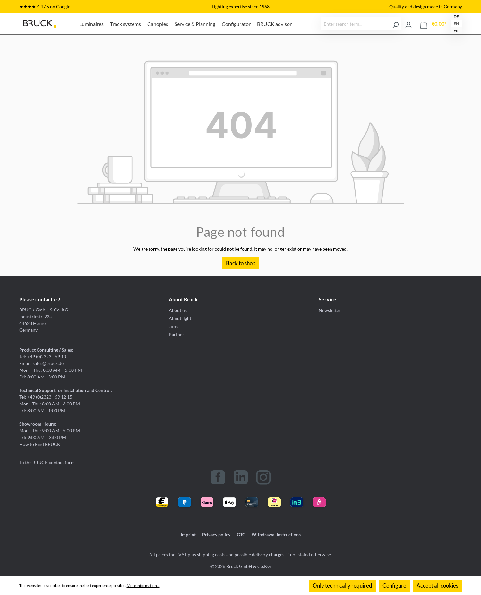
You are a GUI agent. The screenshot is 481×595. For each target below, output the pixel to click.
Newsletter (330, 310)
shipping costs (211, 554)
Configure (394, 585)
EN (456, 23)
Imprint (188, 534)
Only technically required (342, 585)
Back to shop (240, 263)
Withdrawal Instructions (276, 534)
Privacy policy (216, 534)
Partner (176, 334)
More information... (143, 585)
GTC (241, 534)
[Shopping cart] (433, 23)
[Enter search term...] (356, 23)
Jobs (173, 326)
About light (180, 318)
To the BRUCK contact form (47, 462)
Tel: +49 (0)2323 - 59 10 (42, 356)
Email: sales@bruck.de (41, 363)
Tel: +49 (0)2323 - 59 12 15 (45, 397)
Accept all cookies (437, 585)
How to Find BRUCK (39, 444)
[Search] (395, 23)
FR (456, 30)
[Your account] (408, 23)
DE (456, 16)
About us (178, 310)
